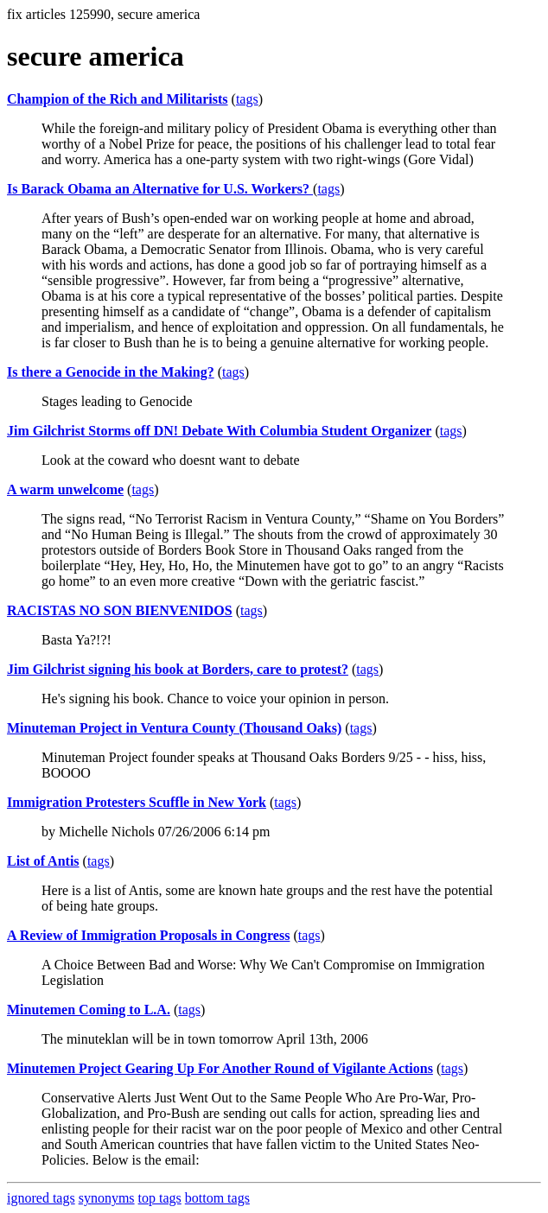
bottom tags (217, 1198)
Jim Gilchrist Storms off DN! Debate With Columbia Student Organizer (219, 430)
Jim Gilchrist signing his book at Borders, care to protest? (177, 669)
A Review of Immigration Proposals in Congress (148, 935)
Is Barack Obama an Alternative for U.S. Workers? (160, 188)
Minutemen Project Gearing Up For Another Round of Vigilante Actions (220, 1068)
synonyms (107, 1198)
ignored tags (41, 1198)
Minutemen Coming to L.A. (88, 1009)
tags (247, 99)
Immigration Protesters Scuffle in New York (136, 802)
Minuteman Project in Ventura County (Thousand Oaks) (174, 728)
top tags (160, 1198)
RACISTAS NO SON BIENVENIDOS (120, 610)
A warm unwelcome (65, 489)
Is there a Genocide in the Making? (110, 372)
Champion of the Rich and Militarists (117, 99)
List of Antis (43, 861)
